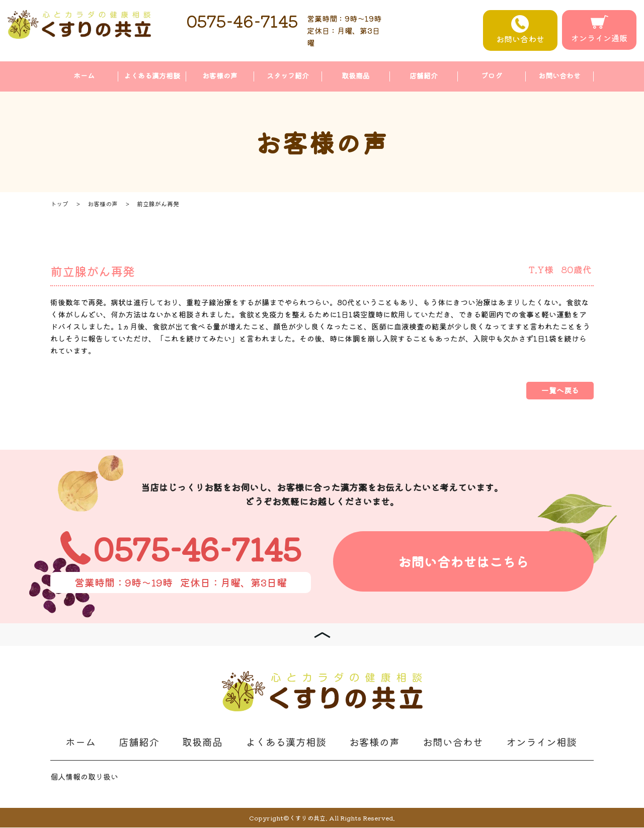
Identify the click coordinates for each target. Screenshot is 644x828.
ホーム (84, 75)
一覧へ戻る (560, 390)
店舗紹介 (424, 75)
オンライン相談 (541, 742)
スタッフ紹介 (288, 75)
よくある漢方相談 (152, 75)
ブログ (491, 75)
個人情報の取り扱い (84, 777)
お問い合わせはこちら (463, 562)
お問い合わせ (520, 30)
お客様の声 (219, 75)
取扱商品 (356, 75)
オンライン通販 (599, 29)
